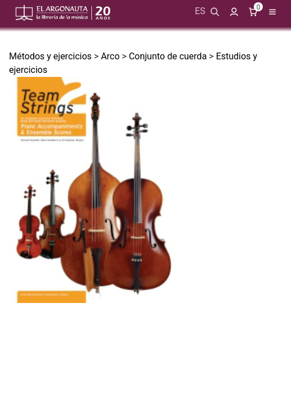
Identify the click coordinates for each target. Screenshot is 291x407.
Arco (110, 56)
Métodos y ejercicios (50, 56)
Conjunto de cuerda (167, 56)
